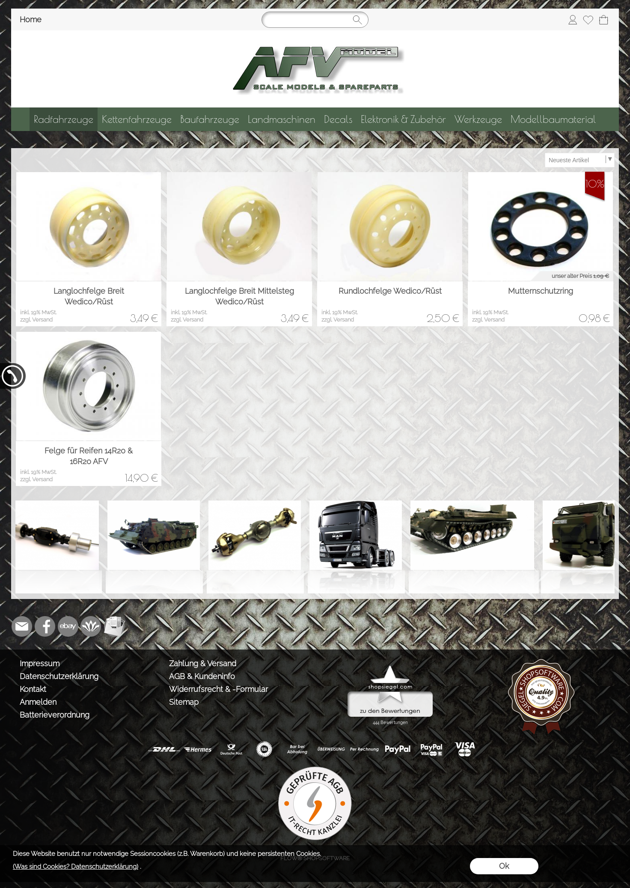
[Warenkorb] (603, 19)
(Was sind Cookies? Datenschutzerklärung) (75, 866)
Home (31, 19)
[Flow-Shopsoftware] (91, 626)
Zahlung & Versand (202, 663)
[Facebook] (45, 626)
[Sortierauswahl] (579, 160)
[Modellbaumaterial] (553, 119)
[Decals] (338, 119)
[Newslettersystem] (114, 626)
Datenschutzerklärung (59, 676)
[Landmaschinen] (282, 119)
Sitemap (184, 701)
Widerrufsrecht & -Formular (218, 689)
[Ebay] (68, 626)
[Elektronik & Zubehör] (403, 119)
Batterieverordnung (54, 714)
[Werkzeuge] (478, 119)
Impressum (39, 663)
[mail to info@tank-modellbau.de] (22, 626)
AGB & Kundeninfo (202, 676)
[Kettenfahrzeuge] (137, 119)
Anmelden (38, 701)
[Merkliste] (588, 19)
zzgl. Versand (36, 319)
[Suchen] (315, 20)
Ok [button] (504, 865)
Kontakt (33, 689)
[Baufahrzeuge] (210, 119)
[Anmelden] (572, 19)
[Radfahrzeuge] (64, 119)
